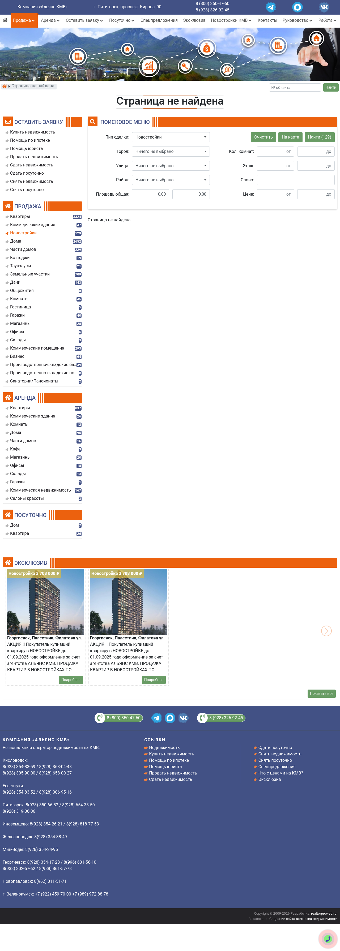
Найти (331, 87)
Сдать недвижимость (170, 779)
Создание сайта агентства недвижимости (303, 919)
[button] (171, 137)
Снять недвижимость (279, 753)
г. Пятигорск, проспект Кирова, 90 (128, 6)
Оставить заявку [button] (85, 20)
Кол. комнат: (241, 151)
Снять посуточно (275, 760)
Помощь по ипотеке (169, 760)
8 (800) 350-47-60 (213, 3)
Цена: (248, 194)
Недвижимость (164, 747)
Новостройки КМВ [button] (231, 20)
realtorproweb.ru (323, 913)
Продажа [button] (24, 20)
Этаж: (248, 165)
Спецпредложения (159, 20)
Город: (123, 151)
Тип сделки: (117, 137)
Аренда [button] (50, 20)
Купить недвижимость (171, 753)
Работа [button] (327, 20)
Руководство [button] (298, 20)
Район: (122, 179)
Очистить (263, 137)
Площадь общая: (112, 194)
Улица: (122, 165)
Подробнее (70, 680)
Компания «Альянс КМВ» (42, 6)
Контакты (267, 20)
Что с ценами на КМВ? (280, 773)
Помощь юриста (165, 766)
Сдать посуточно (275, 747)
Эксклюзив (194, 20)
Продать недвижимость (173, 773)
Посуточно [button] (122, 20)
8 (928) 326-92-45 (213, 9)
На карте (290, 137)
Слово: (247, 179)
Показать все (321, 693)
